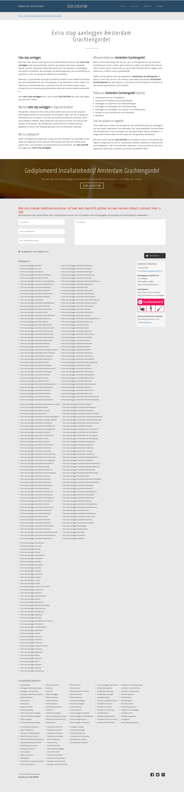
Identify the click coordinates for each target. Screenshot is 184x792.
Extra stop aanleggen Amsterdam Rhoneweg (35, 482)
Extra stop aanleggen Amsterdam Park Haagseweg (37, 460)
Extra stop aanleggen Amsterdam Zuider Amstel (79, 517)
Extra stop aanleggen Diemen (30, 549)
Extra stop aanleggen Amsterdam (31, 300)
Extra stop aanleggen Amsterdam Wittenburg (78, 498)
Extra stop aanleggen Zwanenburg (32, 671)
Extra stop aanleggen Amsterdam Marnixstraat (77, 372)
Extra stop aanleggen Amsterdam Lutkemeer (76, 368)
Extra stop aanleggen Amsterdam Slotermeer (35, 523)
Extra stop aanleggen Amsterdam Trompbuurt (78, 410)
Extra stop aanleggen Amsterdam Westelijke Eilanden (81, 482)
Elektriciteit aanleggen (53, 713)
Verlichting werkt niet (77, 733)
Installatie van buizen (104, 704)
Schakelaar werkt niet (27, 749)
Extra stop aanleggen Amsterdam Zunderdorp (78, 523)
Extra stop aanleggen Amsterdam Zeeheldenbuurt (80, 507)
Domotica (49, 688)
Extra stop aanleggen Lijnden (30, 580)
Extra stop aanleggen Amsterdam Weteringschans (80, 492)
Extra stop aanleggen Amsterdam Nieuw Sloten (77, 390)
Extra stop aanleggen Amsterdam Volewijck (77, 451)
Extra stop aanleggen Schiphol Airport (33, 627)
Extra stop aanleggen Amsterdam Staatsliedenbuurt (38, 535)
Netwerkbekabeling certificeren (31, 742)
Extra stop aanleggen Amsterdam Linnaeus (76, 365)
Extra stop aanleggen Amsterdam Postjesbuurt (36, 470)
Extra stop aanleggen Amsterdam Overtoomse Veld (37, 457)
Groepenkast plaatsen (104, 688)
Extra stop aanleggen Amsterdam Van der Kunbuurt (80, 429)
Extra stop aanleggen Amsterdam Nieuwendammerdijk (80, 397)
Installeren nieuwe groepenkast (132, 685)
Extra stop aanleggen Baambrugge (74, 526)
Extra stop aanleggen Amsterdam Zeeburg (77, 501)
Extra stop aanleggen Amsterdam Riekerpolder (36, 485)
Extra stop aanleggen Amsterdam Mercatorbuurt (78, 375)
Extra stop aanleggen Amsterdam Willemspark (78, 495)
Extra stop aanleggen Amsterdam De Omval (35, 375)
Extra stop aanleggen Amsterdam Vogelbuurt (78, 445)
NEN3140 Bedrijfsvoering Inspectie (32, 739)
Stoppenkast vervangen (55, 736)
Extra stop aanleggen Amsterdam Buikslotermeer (37, 337)
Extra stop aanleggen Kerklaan (30, 571)
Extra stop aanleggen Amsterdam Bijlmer (34, 322)
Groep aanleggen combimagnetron (82, 716)
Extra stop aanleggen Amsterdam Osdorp (34, 438)
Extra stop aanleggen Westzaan (31, 658)
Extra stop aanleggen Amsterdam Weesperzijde (79, 470)
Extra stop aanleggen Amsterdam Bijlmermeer (36, 325)
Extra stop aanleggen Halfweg (30, 561)
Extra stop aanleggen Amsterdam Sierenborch (36, 510)
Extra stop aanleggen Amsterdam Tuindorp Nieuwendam (82, 420)
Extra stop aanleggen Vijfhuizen (31, 640)
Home (20, 16)
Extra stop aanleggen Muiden (30, 599)
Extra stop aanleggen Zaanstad (30, 668)
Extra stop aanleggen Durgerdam (31, 558)
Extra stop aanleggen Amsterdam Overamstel (35, 448)
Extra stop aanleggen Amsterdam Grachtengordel (42, 16)
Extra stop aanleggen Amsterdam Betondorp (35, 318)
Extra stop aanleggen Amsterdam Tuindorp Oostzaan (81, 423)
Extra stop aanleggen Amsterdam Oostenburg (36, 423)
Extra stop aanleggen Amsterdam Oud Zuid (35, 442)
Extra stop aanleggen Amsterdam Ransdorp (35, 476)
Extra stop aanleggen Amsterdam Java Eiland (76, 337)
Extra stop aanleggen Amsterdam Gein (74, 287)
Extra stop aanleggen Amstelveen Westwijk (35, 297)
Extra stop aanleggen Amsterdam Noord (34, 407)
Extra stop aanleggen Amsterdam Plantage (34, 467)
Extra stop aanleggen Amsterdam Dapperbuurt (36, 359)
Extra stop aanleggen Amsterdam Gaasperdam (77, 284)
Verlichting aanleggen (77, 730)
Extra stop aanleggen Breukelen (74, 538)
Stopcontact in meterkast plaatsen (32, 761)
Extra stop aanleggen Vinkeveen (31, 643)
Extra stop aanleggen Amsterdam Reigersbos (35, 479)
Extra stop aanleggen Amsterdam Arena (33, 312)
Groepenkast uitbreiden (105, 691)
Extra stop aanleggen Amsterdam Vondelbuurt (79, 454)
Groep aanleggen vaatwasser (80, 722)
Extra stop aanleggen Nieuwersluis (32, 612)
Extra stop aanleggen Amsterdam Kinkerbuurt (77, 356)
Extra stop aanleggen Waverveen (31, 652)
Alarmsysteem (25, 701)
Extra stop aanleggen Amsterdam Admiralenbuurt (37, 303)
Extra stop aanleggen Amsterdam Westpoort (78, 488)
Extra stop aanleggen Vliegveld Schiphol (34, 646)
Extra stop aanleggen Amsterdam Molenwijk (76, 381)
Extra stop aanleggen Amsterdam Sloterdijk (35, 520)
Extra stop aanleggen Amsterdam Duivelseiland (36, 400)
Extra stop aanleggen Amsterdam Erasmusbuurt (77, 275)
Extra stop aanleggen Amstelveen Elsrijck (34, 278)
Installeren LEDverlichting (106, 722)
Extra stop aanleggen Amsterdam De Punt (34, 381)
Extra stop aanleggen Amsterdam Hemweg (76, 309)
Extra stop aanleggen (77, 704)
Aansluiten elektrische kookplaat (31, 694)
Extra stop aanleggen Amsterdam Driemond (35, 397)
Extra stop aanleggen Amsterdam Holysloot (76, 315)
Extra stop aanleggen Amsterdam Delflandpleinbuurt (38, 384)
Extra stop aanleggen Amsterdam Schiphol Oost (36, 507)
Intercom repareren (127, 694)
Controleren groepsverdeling (30, 722)
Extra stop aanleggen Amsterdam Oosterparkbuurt (37, 426)
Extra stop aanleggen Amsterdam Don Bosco (35, 393)
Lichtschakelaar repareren (130, 722)
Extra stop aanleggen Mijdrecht (31, 593)
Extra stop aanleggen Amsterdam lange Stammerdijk (79, 362)
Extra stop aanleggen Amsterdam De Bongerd (36, 372)
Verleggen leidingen (77, 727)
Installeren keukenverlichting (107, 719)
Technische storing (53, 745)
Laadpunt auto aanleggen (130, 710)
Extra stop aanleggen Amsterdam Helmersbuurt (77, 306)
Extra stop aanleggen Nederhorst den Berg (34, 605)
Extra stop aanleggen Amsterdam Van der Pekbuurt (80, 432)
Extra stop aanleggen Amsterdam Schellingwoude (37, 498)
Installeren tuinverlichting (130, 691)
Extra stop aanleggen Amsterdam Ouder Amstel (36, 445)
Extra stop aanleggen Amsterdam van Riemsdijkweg (80, 438)
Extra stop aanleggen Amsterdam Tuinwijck (77, 426)
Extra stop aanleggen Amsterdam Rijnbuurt (35, 488)
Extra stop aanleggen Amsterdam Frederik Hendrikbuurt (80, 281)
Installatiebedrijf (102, 713)
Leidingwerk (125, 719)
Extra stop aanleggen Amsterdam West (76, 476)
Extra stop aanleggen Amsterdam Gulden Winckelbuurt (80, 300)
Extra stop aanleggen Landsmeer (31, 574)
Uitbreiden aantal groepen (56, 758)
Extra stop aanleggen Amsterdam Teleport (77, 404)
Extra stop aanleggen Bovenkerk (74, 535)
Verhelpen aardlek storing (56, 761)
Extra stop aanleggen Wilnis (29, 661)
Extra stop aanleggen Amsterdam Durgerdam (76, 265)
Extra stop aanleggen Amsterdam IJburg (75, 325)
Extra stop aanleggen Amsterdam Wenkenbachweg (80, 473)
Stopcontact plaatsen (27, 764)
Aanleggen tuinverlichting (29, 691)
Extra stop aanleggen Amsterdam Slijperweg (35, 513)
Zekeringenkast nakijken (78, 739)
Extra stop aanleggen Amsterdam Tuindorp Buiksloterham (83, 417)
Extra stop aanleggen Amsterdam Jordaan (75, 340)
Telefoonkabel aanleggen (55, 749)
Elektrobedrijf (50, 722)
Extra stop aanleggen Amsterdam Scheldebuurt (36, 495)
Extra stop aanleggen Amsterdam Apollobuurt (36, 309)
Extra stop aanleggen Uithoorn (30, 636)
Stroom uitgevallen (53, 739)
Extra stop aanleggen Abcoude (30, 269)
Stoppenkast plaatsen (54, 730)
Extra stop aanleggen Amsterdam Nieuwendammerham (80, 400)
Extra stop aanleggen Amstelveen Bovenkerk (35, 275)
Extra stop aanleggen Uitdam (30, 633)
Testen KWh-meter (53, 752)
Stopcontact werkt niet (55, 727)
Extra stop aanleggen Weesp (30, 655)
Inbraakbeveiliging (103, 697)
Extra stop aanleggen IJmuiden (30, 568)
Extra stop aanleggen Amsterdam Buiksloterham (36, 334)
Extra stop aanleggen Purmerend (31, 624)
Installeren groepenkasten (106, 716)
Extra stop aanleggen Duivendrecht (32, 555)
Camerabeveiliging (26, 710)
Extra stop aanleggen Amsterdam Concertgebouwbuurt (39, 350)
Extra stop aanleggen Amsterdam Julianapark (76, 343)
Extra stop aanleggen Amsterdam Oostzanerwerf (37, 435)
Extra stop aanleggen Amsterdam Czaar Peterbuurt (37, 353)
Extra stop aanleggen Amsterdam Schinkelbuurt (36, 501)
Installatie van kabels (104, 707)
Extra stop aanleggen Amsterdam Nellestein (76, 387)
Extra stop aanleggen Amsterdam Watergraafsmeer (80, 457)
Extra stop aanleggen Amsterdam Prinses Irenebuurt (38, 473)
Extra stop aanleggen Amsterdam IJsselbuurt (76, 331)
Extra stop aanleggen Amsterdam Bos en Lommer (37, 328)
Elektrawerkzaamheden (54, 707)
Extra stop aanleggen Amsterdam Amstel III (35, 306)
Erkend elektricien (76, 697)
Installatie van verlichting (105, 710)
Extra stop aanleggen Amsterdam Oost (33, 413)
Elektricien (49, 710)
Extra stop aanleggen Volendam (31, 649)
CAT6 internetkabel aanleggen (30, 716)
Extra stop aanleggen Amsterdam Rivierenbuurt (36, 492)
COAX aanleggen (26, 719)
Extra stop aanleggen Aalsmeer (30, 265)
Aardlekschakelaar (26, 697)
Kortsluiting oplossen (128, 707)
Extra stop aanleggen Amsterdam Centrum (34, 347)
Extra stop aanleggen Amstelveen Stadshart (35, 290)
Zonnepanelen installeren (79, 742)
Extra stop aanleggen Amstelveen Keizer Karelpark (37, 281)
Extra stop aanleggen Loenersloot (31, 590)
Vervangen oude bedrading (79, 736)
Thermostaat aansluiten (55, 755)
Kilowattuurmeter (127, 704)
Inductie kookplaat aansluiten (107, 701)
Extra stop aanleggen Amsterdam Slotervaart (35, 529)
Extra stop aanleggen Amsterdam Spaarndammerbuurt (39, 532)
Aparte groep (24, 704)
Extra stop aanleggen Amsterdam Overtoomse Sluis (38, 454)
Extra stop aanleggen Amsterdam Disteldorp (35, 390)
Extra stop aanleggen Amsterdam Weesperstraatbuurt (81, 467)
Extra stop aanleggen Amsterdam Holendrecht (77, 312)
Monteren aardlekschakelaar (30, 733)
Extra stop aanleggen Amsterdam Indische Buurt (78, 334)
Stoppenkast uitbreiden (55, 733)
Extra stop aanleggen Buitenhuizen (32, 543)
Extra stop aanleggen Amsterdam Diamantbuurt (36, 387)
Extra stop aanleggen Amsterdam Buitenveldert (36, 340)
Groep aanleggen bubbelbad (80, 713)
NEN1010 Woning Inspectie (29, 736)
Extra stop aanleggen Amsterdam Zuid (76, 510)
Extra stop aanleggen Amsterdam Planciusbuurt (36, 463)
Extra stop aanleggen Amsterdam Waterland (78, 460)
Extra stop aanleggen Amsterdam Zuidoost (77, 520)
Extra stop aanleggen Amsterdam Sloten (34, 517)
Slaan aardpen (25, 752)
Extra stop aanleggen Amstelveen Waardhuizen (36, 294)
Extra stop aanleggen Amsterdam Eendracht (76, 269)
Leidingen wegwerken (128, 716)
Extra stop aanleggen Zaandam (31, 664)
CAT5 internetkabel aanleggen (30, 713)
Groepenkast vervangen (105, 694)
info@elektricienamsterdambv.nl (151, 271)
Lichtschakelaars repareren (29, 727)
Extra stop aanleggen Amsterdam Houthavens (77, 322)
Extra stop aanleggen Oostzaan (31, 618)
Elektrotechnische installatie (79, 691)
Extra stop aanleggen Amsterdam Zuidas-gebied (79, 513)
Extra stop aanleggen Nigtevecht (31, 615)
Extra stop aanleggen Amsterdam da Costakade (36, 356)
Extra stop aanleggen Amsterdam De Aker (34, 362)
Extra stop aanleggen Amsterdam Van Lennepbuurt (80, 435)
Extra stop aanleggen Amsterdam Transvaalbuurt (79, 407)
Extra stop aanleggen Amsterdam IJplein (75, 328)
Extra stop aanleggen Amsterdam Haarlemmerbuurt (79, 303)
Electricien (49, 691)
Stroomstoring (52, 742)
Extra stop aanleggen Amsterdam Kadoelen (76, 350)
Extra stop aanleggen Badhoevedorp (75, 529)
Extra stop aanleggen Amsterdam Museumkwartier (78, 384)
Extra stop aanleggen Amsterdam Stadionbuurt (36, 538)
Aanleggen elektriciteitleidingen (31, 688)
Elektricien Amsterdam (31, 6)
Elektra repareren (52, 704)
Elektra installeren (52, 701)
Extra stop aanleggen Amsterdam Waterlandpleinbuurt (81, 463)
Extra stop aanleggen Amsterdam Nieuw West (77, 393)
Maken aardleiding (26, 730)
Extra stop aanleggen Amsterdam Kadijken (76, 347)
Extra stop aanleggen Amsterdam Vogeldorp (78, 448)
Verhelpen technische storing (57, 764)
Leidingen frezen (126, 713)
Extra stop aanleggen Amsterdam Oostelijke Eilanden (38, 420)
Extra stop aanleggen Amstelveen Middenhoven (36, 284)
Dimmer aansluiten (52, 685)
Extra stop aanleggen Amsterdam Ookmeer (35, 410)
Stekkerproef (24, 758)
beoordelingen (145, 322)
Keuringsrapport (126, 701)
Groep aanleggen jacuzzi (78, 719)
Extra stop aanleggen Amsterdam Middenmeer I (77, 378)
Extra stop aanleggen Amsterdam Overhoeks (35, 451)
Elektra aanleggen (52, 694)
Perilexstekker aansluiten (29, 745)
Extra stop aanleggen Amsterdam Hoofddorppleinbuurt (80, 318)
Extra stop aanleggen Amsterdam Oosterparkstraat (37, 429)
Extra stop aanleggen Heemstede (31, 565)
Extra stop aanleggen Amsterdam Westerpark (78, 485)
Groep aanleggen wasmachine (107, 685)
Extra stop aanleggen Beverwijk (73, 532)
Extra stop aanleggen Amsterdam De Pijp (34, 378)
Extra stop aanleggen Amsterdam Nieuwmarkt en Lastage (40, 404)
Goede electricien (76, 707)
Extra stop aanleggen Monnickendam (33, 596)
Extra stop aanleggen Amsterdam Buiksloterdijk (36, 331)
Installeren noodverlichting (130, 688)
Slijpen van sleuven (27, 755)
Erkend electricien (76, 694)
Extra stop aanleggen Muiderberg (31, 602)
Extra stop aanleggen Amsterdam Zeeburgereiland (80, 504)
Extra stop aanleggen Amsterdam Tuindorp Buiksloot (81, 413)
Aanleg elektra (25, 685)
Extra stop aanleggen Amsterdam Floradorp (76, 278)
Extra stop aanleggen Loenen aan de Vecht (35, 586)
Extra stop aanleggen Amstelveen (31, 272)
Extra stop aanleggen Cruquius (30, 546)
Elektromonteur (75, 685)
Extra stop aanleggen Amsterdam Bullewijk (35, 343)
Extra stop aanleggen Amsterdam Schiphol (34, 504)
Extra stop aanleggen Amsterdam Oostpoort (35, 432)
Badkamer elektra (26, 707)
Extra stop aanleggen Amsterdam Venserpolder (79, 442)
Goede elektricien (76, 710)
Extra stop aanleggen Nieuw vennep (32, 608)
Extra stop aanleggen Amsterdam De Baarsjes (35, 365)
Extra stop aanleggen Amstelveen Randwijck (35, 287)
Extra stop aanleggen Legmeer (30, 577)
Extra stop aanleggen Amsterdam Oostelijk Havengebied (39, 417)
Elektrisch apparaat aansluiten (56, 716)
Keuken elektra (126, 697)
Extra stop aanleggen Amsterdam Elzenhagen (76, 272)
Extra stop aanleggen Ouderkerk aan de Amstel (36, 621)
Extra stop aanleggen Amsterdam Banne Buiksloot (37, 315)
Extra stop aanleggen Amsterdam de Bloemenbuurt (38, 368)
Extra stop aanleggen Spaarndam (31, 630)
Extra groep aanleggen (77, 701)
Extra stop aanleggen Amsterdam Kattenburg (76, 353)
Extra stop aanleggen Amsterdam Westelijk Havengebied (82, 479)
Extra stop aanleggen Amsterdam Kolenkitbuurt (77, 359)
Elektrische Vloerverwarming (55, 719)
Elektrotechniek (75, 688)
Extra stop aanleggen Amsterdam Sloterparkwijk (36, 526)
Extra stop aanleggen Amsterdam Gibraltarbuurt (77, 294)
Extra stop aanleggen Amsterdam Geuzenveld (77, 290)
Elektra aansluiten (52, 697)
